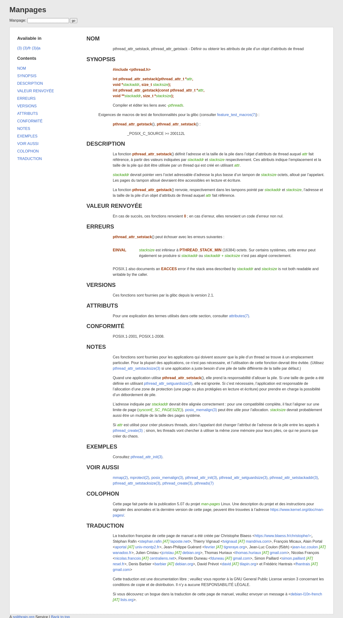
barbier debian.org (174, 564)
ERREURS (100, 226)
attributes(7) (239, 316)
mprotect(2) (139, 478)
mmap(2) (120, 478)
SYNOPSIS (100, 59)
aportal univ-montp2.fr (137, 547)
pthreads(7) (204, 483)
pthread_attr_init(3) (146, 457)
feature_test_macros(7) (236, 115)
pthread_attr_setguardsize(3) (168, 383)
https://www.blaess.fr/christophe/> (283, 536)
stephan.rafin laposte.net (164, 541)
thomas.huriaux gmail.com (261, 553)
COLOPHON (102, 493)
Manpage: (17, 20)
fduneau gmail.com (230, 558)
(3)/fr (27, 48)
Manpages (27, 9)
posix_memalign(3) (201, 410)
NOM (93, 38)
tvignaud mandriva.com (246, 541)
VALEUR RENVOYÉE (114, 206)
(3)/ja (36, 48)
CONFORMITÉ (105, 326)
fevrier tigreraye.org (225, 547)
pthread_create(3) (128, 431)
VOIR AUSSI (102, 467)
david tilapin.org (239, 564)
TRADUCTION (105, 525)
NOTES (96, 347)
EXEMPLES (101, 446)
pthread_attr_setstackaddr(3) (294, 478)
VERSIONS (101, 285)
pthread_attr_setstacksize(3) (136, 368)
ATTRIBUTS (102, 305)
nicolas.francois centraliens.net (144, 558)
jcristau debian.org (181, 553)
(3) (19, 48)
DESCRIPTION (105, 143)
